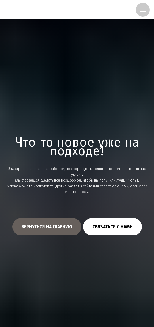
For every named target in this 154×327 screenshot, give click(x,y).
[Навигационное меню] (143, 10)
